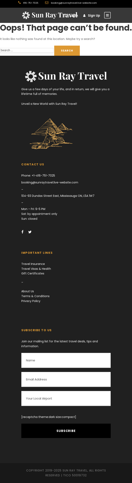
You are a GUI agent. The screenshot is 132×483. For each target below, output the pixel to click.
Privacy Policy (30, 301)
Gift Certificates (32, 273)
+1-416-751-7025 (43, 175)
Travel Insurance (33, 264)
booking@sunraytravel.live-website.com (73, 2)
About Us (27, 291)
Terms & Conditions (35, 296)
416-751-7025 (30, 2)
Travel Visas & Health (36, 269)
